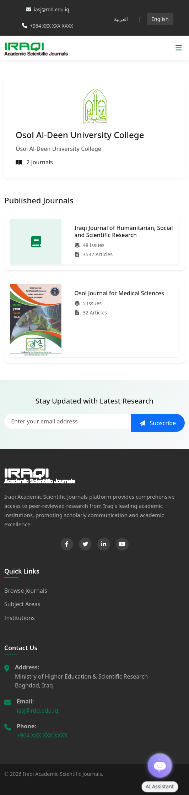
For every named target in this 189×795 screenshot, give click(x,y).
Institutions (19, 618)
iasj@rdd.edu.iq (37, 710)
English (160, 19)
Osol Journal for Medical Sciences (119, 293)
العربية (121, 19)
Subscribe (158, 423)
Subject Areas (22, 604)
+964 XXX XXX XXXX (42, 735)
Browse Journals (25, 590)
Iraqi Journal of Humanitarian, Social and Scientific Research (123, 231)
